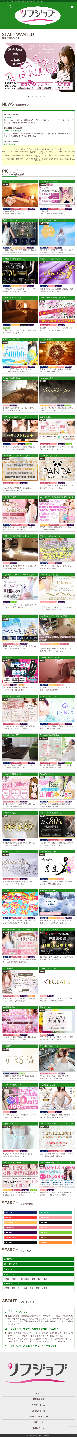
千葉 (20, 1279)
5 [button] (44, 96)
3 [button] (36, 96)
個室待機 (43, 1222)
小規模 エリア (9, 1259)
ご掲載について (38, 1411)
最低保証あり (45, 1217)
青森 (37, 1288)
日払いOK (8, 1212)
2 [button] (32, 96)
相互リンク (38, 1422)
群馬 (45, 1279)
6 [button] (48, 96)
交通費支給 (9, 1217)
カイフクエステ (9, 144)
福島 (25, 1288)
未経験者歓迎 (9, 1227)
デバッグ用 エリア (10, 1264)
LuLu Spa (7, 117)
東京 (7, 1279)
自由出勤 (8, 1242)
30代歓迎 (8, 1232)
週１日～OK (44, 1212)
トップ (38, 1393)
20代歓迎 (43, 1227)
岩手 (19, 1288)
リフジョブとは (38, 1405)
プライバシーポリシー (38, 1416)
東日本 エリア (9, 1274)
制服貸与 (43, 1242)
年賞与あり (44, 1237)
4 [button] (40, 96)
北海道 (44, 1288)
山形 (13, 1288)
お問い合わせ (38, 1428)
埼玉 (26, 1279)
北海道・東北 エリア (11, 1284)
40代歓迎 (43, 1232)
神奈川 (14, 1279)
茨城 (33, 1279)
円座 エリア (8, 1269)
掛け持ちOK (9, 1222)
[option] (38, 68)
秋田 (31, 1288)
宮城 (7, 1288)
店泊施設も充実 (10, 1237)
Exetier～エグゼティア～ (13, 131)
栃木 (39, 1279)
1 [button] (28, 96)
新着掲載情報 (38, 1399)
